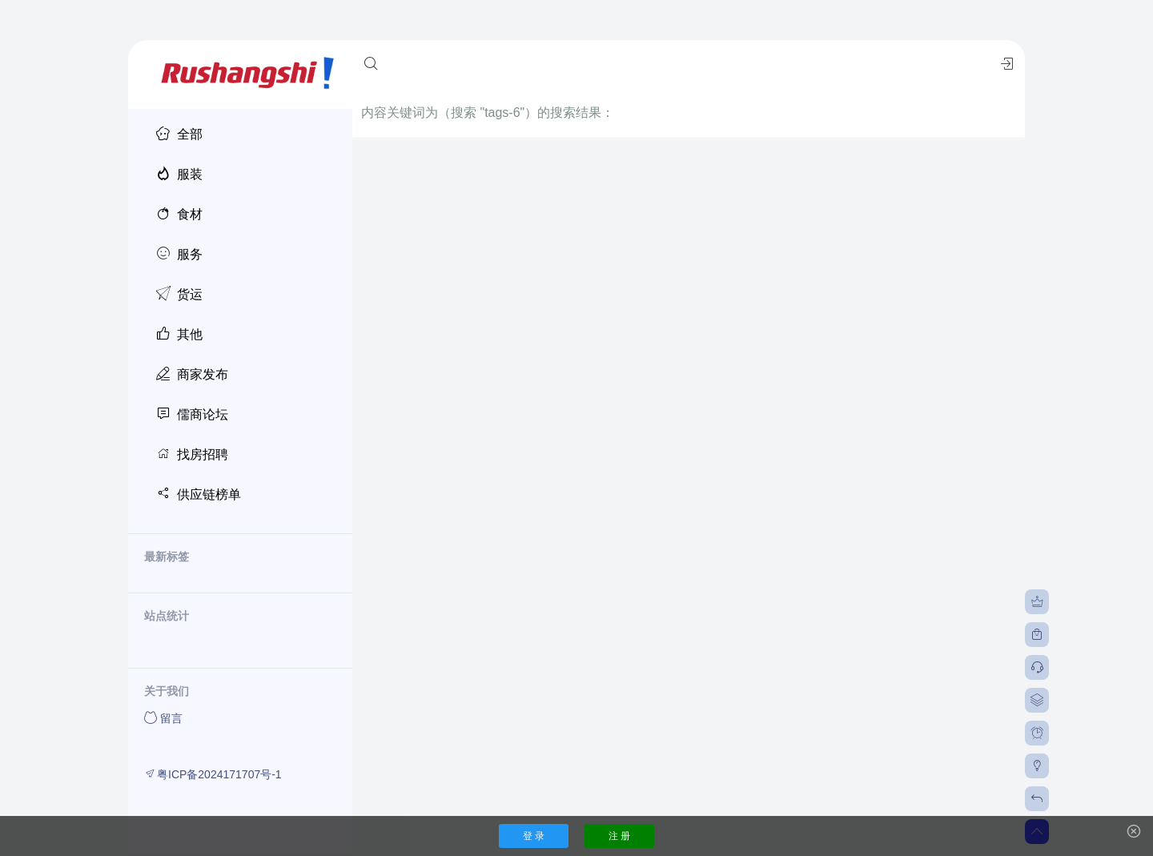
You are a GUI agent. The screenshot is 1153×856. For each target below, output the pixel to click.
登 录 (533, 836)
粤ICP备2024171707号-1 (213, 774)
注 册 (619, 836)
